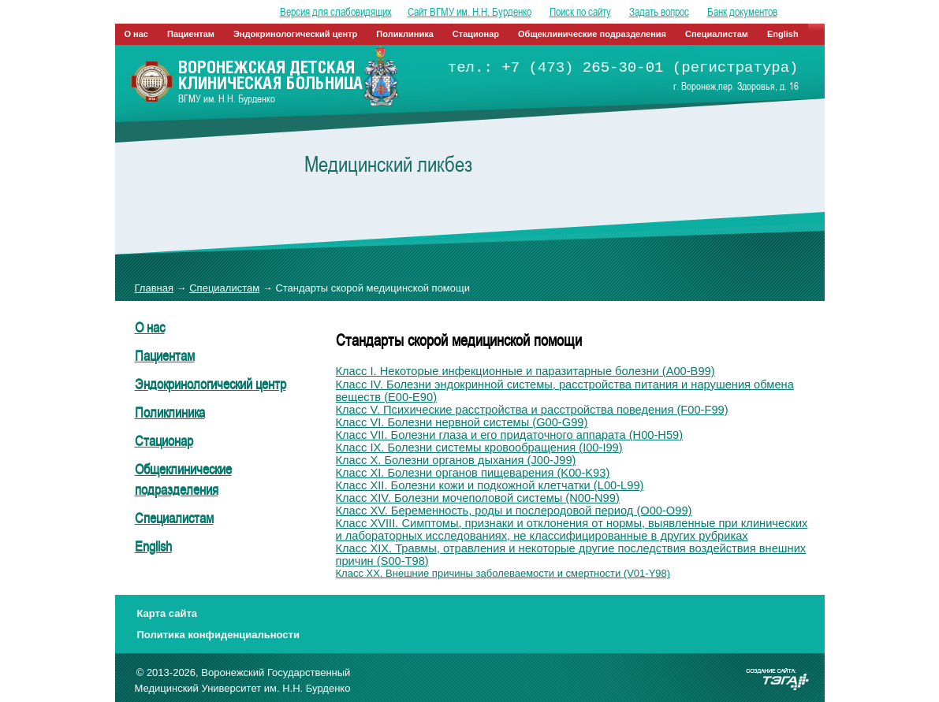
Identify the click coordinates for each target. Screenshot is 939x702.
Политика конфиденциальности (218, 635)
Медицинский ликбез (388, 164)
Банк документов (742, 12)
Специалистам (716, 34)
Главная (154, 288)
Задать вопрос (659, 12)
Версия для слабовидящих (336, 12)
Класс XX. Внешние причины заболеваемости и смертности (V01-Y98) (503, 573)
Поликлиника (405, 34)
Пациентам (190, 34)
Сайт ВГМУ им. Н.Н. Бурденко (469, 12)
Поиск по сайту (580, 12)
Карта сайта (167, 613)
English (783, 34)
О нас (137, 34)
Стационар (476, 34)
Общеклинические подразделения (592, 34)
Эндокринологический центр (295, 34)
